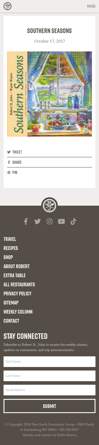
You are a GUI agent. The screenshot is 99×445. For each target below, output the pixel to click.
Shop (8, 257)
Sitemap (11, 302)
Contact (11, 320)
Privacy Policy (17, 293)
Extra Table (15, 275)
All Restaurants (19, 284)
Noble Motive (67, 435)
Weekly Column (18, 311)
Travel (10, 239)
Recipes (11, 248)
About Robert (17, 266)
